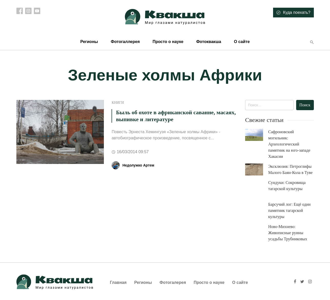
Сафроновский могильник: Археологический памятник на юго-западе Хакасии (289, 144)
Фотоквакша (208, 41)
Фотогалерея (172, 282)
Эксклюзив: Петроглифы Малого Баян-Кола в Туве (290, 169)
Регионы (89, 41)
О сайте (241, 41)
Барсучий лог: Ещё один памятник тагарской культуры (289, 210)
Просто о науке (168, 41)
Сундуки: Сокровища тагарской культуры (287, 185)
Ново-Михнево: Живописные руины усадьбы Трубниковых (287, 232)
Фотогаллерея (125, 41)
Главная (118, 282)
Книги (118, 103)
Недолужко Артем (138, 165)
